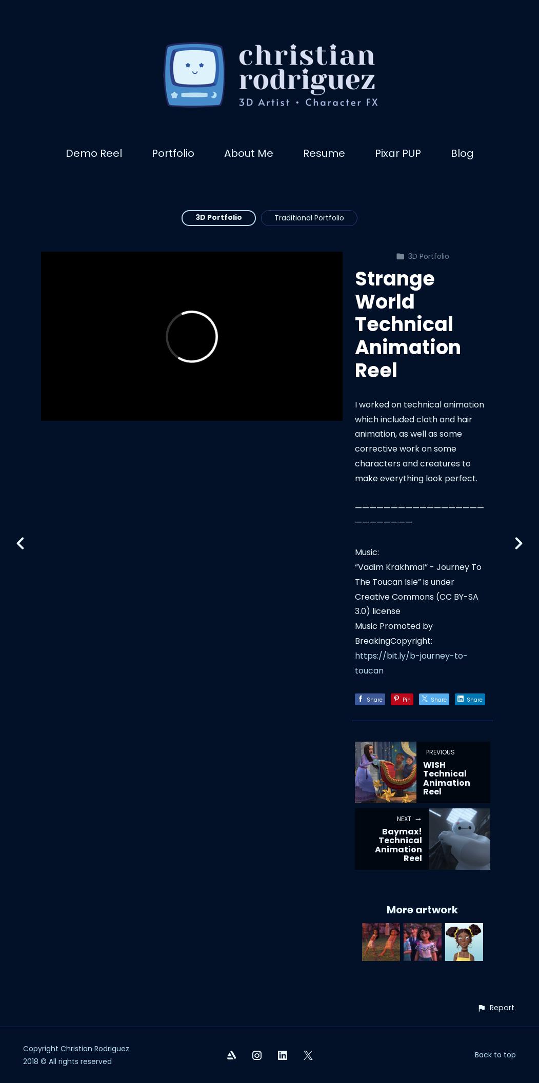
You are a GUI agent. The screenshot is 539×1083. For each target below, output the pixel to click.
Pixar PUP (398, 153)
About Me (248, 153)
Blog (462, 153)
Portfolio (173, 153)
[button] (495, 1007)
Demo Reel (94, 153)
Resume (324, 153)
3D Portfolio (218, 217)
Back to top (495, 1055)
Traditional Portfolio (309, 218)
